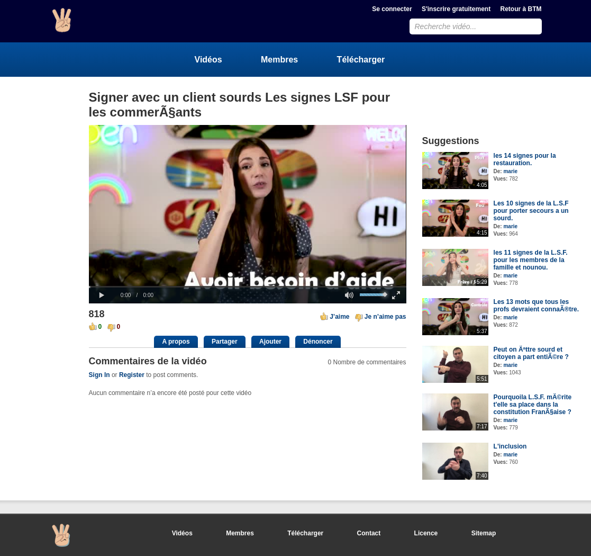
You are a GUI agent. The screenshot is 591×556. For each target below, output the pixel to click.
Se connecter (392, 9)
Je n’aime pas (385, 316)
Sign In (99, 375)
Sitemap (483, 533)
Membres (279, 59)
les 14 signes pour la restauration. (525, 159)
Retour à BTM (521, 9)
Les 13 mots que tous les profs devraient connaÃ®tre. (536, 305)
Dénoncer (317, 341)
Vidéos (208, 59)
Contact (369, 533)
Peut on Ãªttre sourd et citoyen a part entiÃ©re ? (531, 353)
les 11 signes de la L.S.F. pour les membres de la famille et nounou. (531, 260)
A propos (175, 341)
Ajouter (270, 341)
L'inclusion (510, 446)
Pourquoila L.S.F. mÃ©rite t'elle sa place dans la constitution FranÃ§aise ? (533, 404)
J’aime (339, 316)
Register (131, 375)
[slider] (247, 287)
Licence (426, 533)
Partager (225, 341)
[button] (102, 295)
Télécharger (361, 59)
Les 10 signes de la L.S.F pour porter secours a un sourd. (531, 211)
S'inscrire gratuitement (456, 9)
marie (510, 171)
